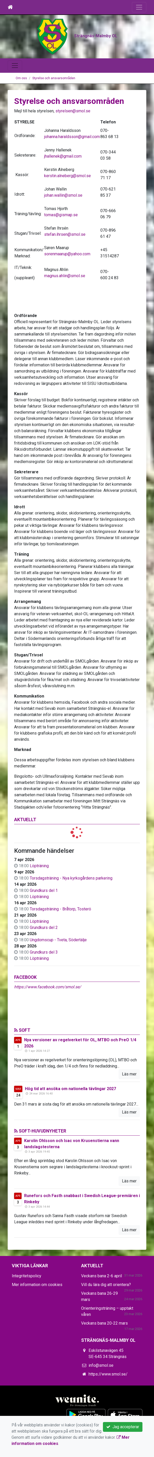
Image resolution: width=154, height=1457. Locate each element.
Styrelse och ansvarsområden (53, 107)
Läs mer (129, 1102)
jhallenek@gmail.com (63, 185)
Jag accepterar (122, 1426)
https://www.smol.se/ (108, 1402)
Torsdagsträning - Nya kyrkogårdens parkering (71, 906)
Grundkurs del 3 (44, 981)
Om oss (21, 107)
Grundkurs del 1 (44, 919)
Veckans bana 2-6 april (101, 1304)
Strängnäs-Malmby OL (77, 68)
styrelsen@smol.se (72, 139)
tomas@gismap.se (61, 243)
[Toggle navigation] (139, 7)
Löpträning (39, 894)
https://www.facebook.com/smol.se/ (47, 1015)
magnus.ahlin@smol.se (64, 304)
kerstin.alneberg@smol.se (67, 204)
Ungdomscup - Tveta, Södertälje (58, 968)
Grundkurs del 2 (44, 956)
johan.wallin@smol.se (63, 224)
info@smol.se (101, 1394)
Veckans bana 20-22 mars (104, 1352)
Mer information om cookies (37, 1313)
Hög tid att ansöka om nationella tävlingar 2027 (70, 1117)
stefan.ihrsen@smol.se (64, 263)
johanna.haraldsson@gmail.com (72, 165)
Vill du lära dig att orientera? (106, 1313)
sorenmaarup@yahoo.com (67, 282)
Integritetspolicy (26, 1304)
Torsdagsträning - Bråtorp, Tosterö (60, 937)
